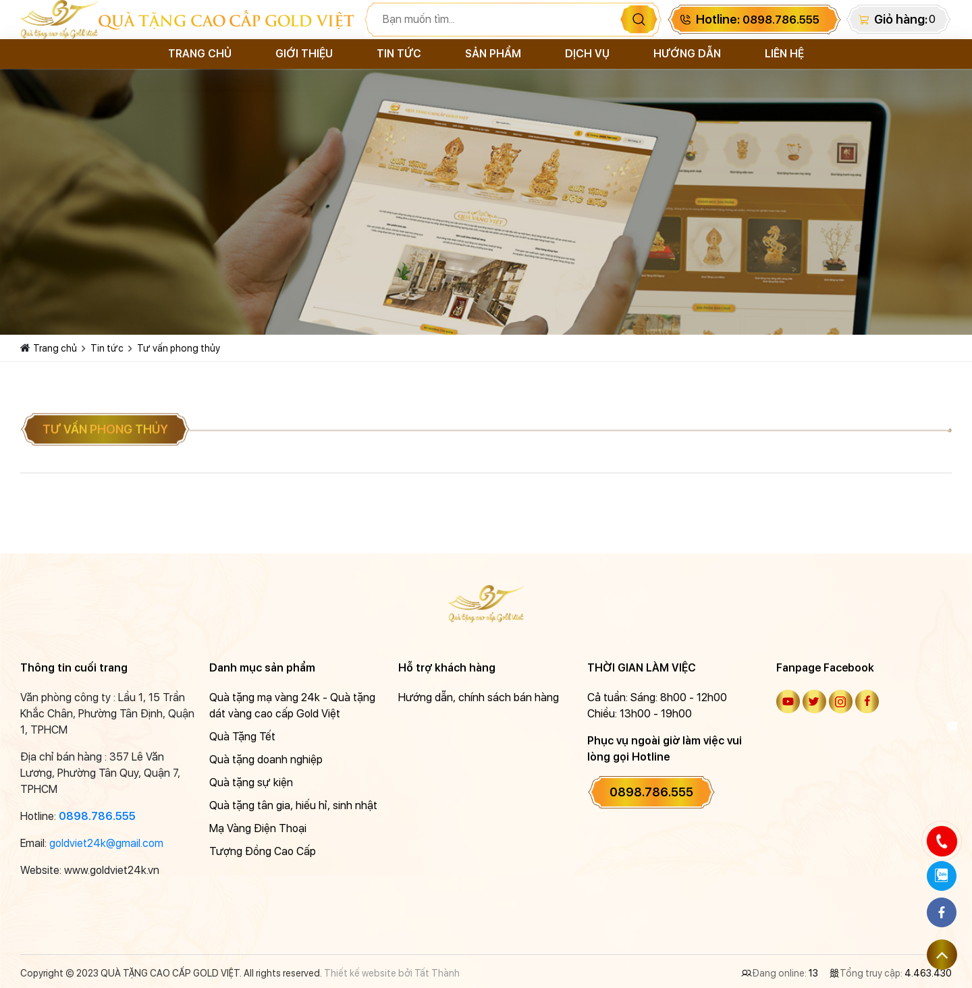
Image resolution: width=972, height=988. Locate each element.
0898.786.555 (97, 816)
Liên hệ (784, 53)
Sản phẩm (493, 53)
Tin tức (399, 53)
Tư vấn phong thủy (178, 348)
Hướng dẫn (687, 53)
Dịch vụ (587, 53)
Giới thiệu (304, 53)
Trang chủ (200, 53)
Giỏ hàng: (900, 19)
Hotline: (757, 19)
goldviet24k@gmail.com (106, 843)
